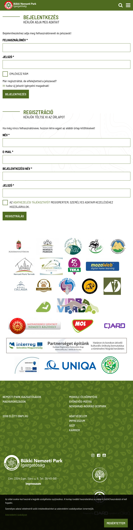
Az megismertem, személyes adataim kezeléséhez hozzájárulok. (61, 204)
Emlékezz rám (19, 74)
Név (6, 135)
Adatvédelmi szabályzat (16, 514)
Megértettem (116, 523)
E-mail (8, 152)
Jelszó (8, 57)
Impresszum (33, 483)
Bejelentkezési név (17, 168)
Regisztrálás (14, 216)
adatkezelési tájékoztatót (31, 202)
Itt (4, 85)
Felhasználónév (15, 40)
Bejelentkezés (15, 94)
